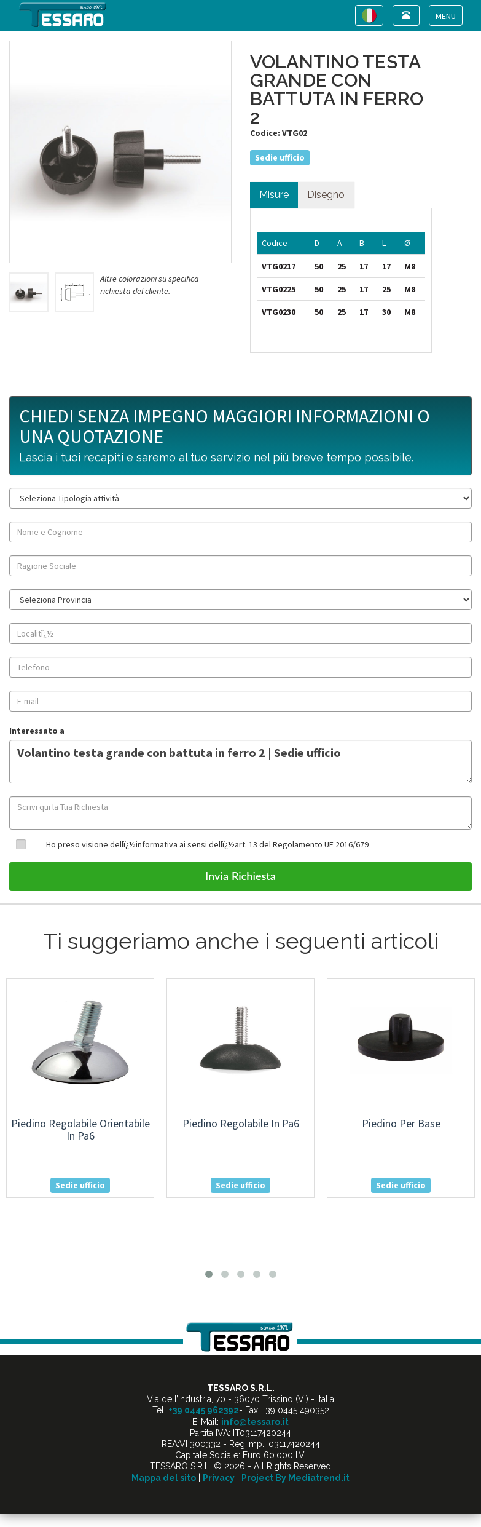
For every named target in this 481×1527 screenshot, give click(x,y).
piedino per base (401, 1123)
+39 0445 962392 (203, 1410)
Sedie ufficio (280, 157)
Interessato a (37, 730)
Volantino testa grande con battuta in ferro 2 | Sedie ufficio (240, 761)
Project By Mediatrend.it (295, 1478)
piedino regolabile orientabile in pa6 (80, 1129)
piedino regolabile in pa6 (240, 1123)
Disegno (326, 194)
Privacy (219, 1478)
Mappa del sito (163, 1478)
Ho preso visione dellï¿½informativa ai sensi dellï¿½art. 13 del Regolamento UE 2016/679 (207, 844)
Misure (274, 194)
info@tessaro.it (255, 1422)
